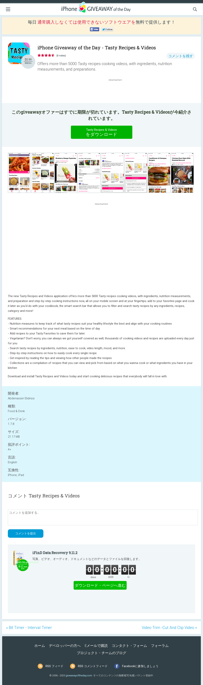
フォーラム (160, 646)
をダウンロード (101, 132)
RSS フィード (54, 666)
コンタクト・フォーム (129, 646)
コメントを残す (180, 56)
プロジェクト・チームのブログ (101, 653)
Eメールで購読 (96, 646)
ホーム (39, 646)
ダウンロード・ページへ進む (100, 585)
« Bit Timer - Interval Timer (29, 627)
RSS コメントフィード (93, 666)
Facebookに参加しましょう (140, 666)
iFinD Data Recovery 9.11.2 (54, 552)
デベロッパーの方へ (65, 646)
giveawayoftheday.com (79, 675)
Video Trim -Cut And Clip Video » (169, 627)
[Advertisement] (117, 91)
